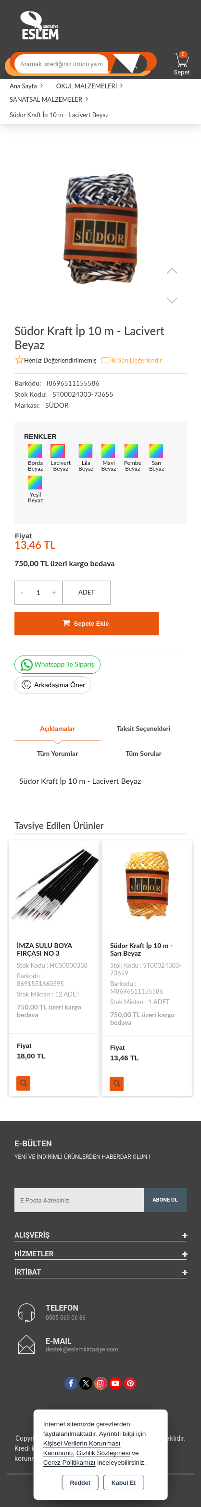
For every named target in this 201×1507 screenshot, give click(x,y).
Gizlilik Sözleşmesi (103, 1453)
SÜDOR (57, 405)
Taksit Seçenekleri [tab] (144, 728)
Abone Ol (164, 1200)
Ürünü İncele (23, 1083)
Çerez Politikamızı (69, 1462)
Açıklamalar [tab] (57, 728)
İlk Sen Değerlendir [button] (131, 360)
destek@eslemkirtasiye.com (82, 1349)
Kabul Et (124, 1483)
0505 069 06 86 (66, 1317)
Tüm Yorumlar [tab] (57, 753)
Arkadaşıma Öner (53, 685)
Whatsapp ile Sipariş (57, 665)
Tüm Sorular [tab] (144, 753)
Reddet (80, 1483)
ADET (86, 592)
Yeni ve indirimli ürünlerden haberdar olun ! (82, 1157)
